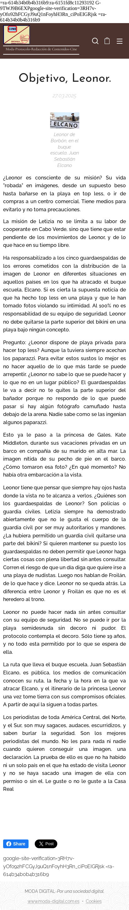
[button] (94, 41)
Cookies (94, 901)
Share (15, 843)
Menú (119, 41)
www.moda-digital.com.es (54, 901)
